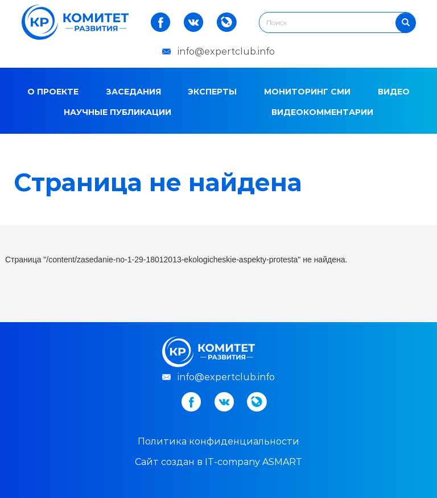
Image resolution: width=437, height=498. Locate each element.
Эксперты (212, 92)
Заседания (133, 92)
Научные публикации (117, 112)
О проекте (53, 92)
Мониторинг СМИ (307, 92)
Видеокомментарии (322, 112)
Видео (394, 92)
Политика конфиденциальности (218, 441)
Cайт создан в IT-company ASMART (218, 461)
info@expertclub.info (226, 51)
